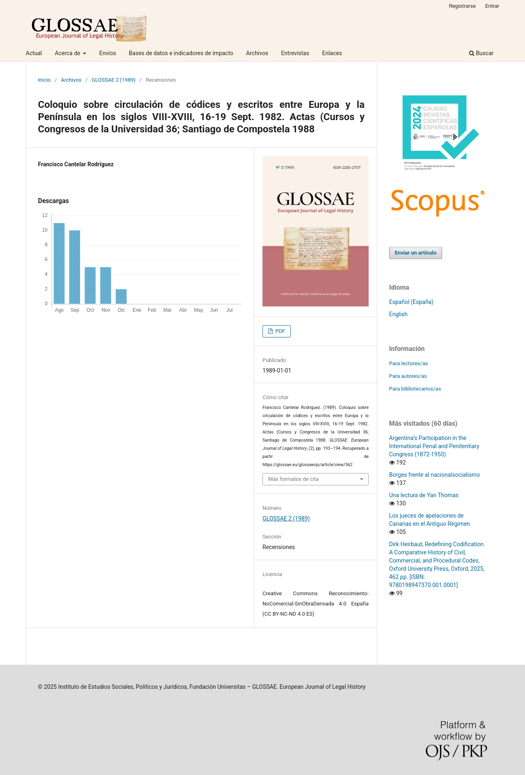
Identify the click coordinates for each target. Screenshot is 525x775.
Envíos (107, 53)
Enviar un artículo (415, 253)
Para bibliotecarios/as (415, 389)
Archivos (257, 53)
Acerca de (68, 53)
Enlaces (332, 53)
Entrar (492, 6)
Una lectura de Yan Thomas (423, 495)
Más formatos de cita (293, 479)
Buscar (481, 53)
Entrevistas (295, 53)
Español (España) (411, 302)
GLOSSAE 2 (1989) (113, 80)
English (398, 314)
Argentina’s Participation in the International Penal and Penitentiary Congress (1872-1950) (434, 446)
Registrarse (462, 6)
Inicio (44, 80)
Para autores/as (408, 376)
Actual (34, 53)
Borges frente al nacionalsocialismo (434, 474)
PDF (279, 331)
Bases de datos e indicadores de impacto (181, 53)
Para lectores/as (408, 363)
